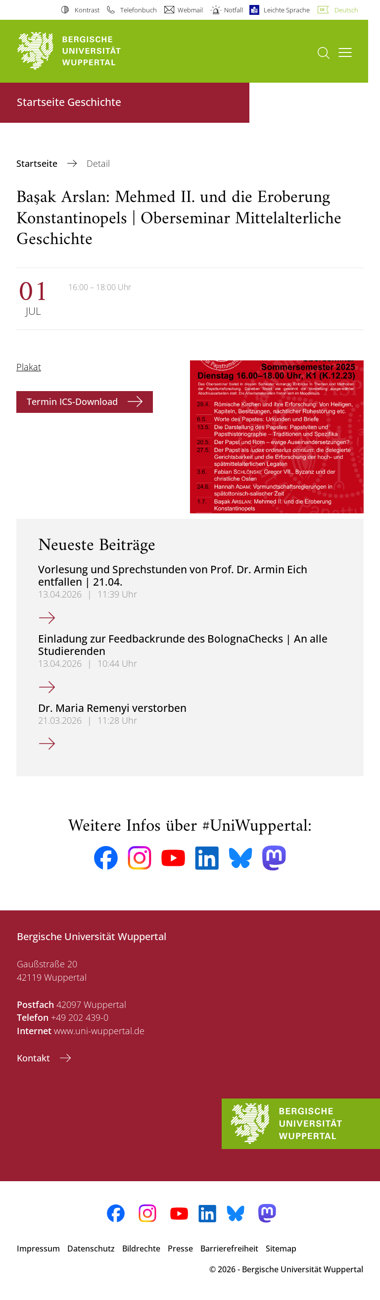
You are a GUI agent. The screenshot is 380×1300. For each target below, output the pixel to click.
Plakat (28, 367)
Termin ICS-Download (73, 401)
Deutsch (346, 9)
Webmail (190, 9)
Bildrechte (141, 1248)
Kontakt (34, 1058)
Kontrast (87, 9)
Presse (180, 1248)
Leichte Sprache (287, 9)
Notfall (233, 9)
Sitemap (281, 1248)
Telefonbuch (138, 9)
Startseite (38, 163)
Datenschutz (91, 1248)
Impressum (38, 1248)
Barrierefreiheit (229, 1248)
